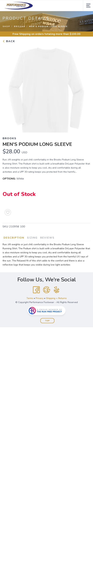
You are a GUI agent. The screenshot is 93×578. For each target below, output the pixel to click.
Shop (6, 26)
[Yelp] (57, 290)
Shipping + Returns (56, 298)
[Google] (46, 290)
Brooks (19, 26)
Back (9, 41)
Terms (29, 298)
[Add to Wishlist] (8, 212)
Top (47, 320)
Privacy (39, 298)
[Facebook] (36, 290)
